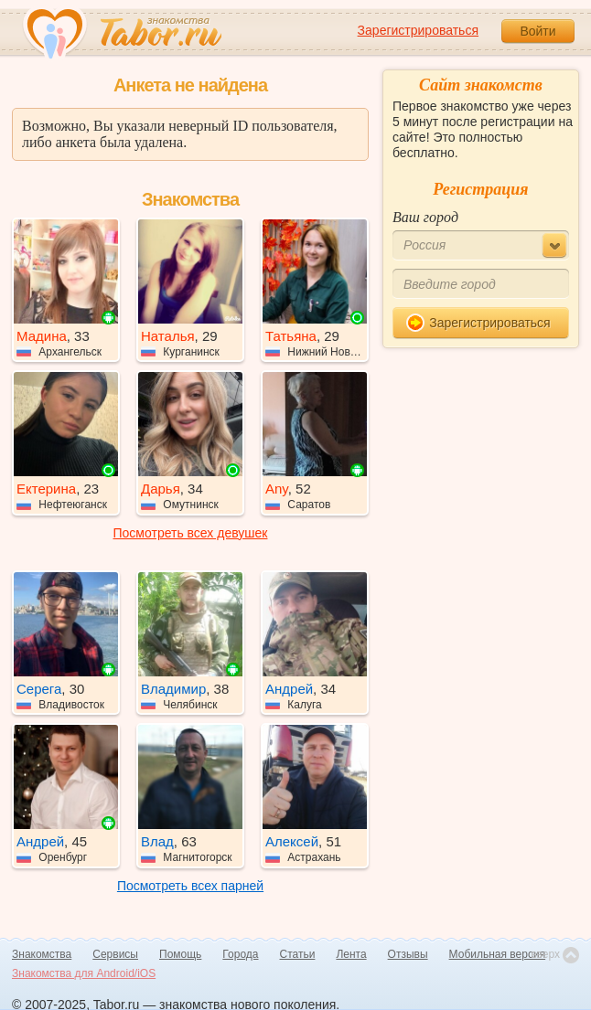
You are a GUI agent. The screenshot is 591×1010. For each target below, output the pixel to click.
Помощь (180, 954)
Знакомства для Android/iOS (84, 973)
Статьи (298, 954)
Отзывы (408, 954)
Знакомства (41, 954)
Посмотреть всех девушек (190, 533)
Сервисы (115, 954)
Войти (537, 31)
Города (240, 954)
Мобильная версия (497, 954)
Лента (351, 954)
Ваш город (425, 217)
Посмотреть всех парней (190, 885)
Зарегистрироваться (418, 30)
